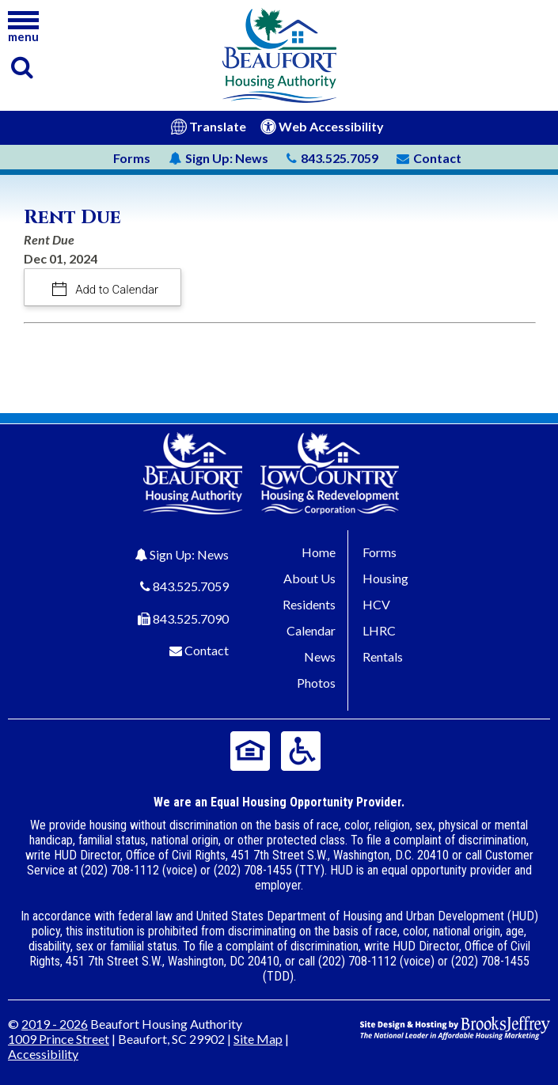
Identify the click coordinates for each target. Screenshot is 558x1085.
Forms (131, 157)
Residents (309, 604)
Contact (206, 650)
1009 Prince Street (58, 1038)
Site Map (258, 1038)
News (218, 157)
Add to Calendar (116, 290)
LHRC (379, 630)
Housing (385, 578)
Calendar (311, 630)
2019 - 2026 (54, 1023)
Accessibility (43, 1053)
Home (319, 552)
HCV (376, 604)
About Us (309, 578)
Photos (316, 682)
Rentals (383, 656)
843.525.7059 (191, 586)
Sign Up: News (189, 554)
